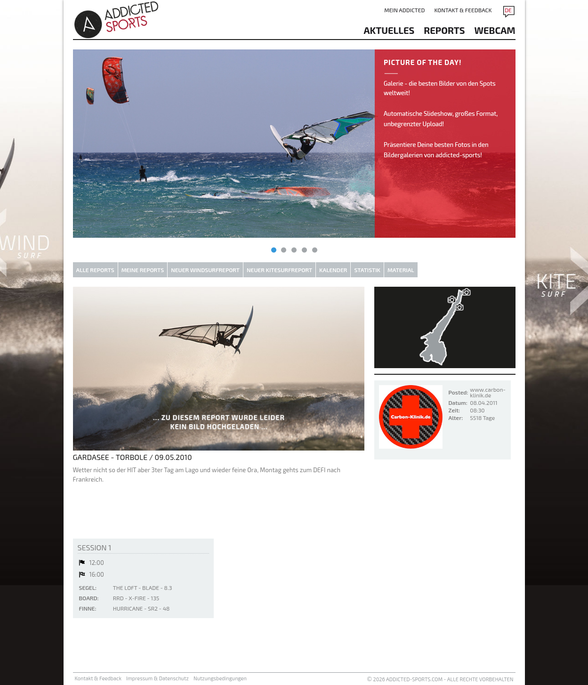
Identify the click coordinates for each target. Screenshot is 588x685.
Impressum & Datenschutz (157, 678)
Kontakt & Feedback (462, 10)
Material (400, 269)
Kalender (333, 269)
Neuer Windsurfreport (205, 269)
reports (444, 30)
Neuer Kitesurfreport (279, 269)
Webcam (495, 30)
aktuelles (389, 30)
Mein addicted (404, 10)
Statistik (367, 269)
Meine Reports (142, 269)
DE (508, 10)
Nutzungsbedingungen (220, 678)
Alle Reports (95, 269)
